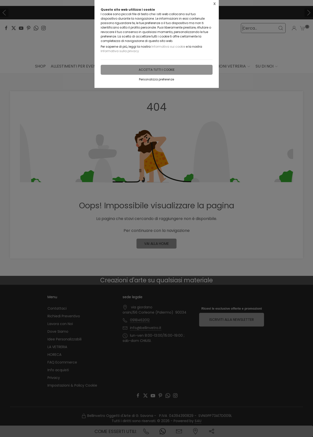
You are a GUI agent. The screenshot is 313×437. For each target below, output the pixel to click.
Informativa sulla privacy (120, 51)
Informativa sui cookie (168, 46)
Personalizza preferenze (156, 79)
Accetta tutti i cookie (157, 70)
